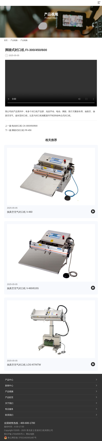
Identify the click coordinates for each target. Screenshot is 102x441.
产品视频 (14, 40)
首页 (6, 40)
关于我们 (9, 403)
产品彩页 (9, 397)
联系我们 (9, 415)
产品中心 (9, 380)
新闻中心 (9, 385)
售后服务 (9, 409)
